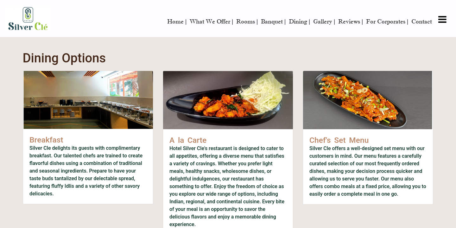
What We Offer (211, 21)
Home (177, 21)
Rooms (247, 21)
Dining (299, 21)
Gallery (324, 21)
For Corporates (387, 21)
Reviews (350, 21)
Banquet (273, 21)
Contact (421, 21)
